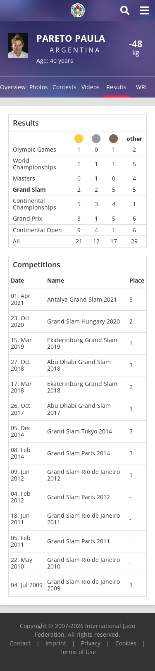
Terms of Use (78, 652)
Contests (64, 87)
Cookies (125, 643)
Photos (38, 87)
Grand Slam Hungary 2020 (83, 321)
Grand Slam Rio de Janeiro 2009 (83, 585)
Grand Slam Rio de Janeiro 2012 (83, 475)
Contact (20, 643)
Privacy (90, 643)
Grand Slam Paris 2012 (78, 497)
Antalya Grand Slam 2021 (82, 299)
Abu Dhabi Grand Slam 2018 (79, 365)
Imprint (55, 643)
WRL (142, 87)
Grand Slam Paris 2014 (78, 453)
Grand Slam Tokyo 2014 (79, 431)
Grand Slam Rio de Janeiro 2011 (83, 519)
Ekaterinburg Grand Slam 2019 (82, 343)
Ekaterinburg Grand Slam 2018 (82, 387)
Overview (13, 87)
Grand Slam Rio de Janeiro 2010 (83, 563)
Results (116, 87)
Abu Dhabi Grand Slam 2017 (79, 409)
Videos (90, 87)
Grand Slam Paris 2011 (78, 541)
